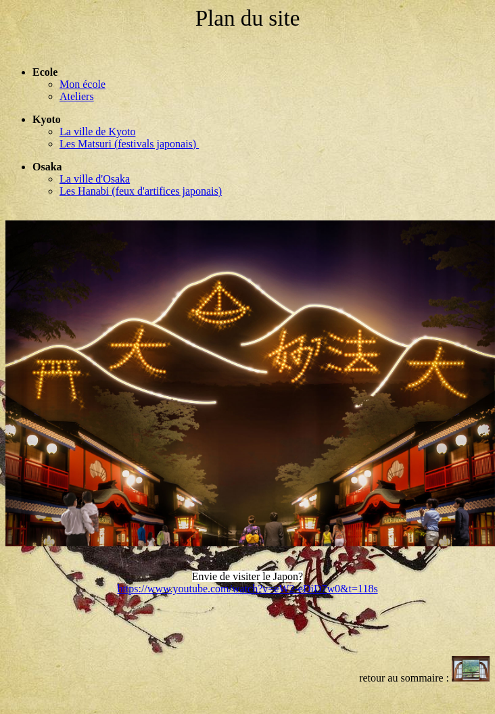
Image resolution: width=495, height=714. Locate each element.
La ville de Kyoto (97, 131)
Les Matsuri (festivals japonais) (129, 143)
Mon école (82, 84)
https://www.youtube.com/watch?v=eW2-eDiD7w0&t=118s (247, 588)
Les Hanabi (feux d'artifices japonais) (141, 191)
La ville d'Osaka (95, 179)
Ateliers (77, 96)
